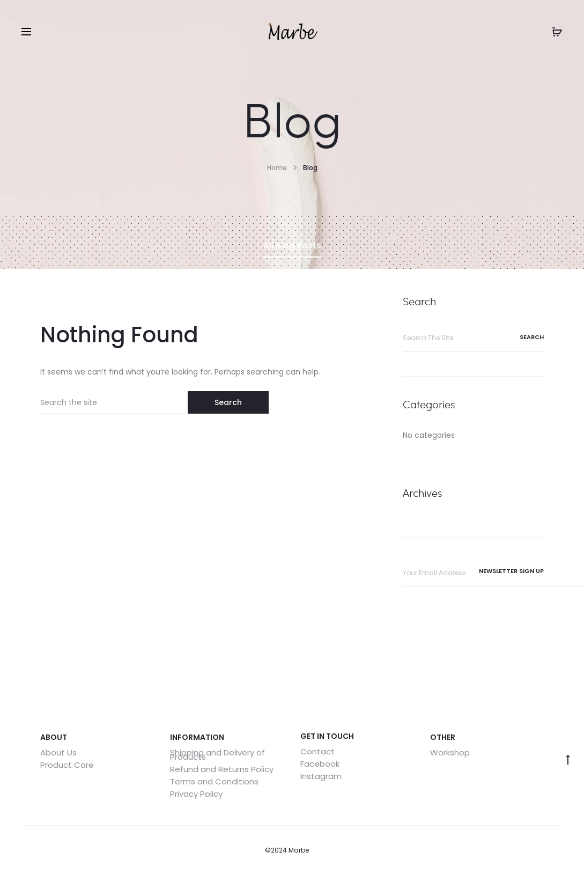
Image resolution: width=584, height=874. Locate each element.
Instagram (321, 776)
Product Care (67, 764)
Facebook (319, 763)
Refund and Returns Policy (221, 769)
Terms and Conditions (214, 781)
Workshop (450, 752)
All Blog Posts (292, 245)
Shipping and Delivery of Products (217, 754)
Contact (317, 751)
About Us (58, 752)
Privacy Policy (196, 793)
